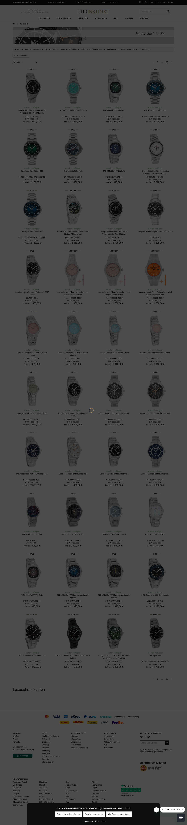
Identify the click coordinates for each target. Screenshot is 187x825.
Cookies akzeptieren (94, 814)
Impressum (87, 821)
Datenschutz (99, 821)
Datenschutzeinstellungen (68, 814)
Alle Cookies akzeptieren (119, 814)
